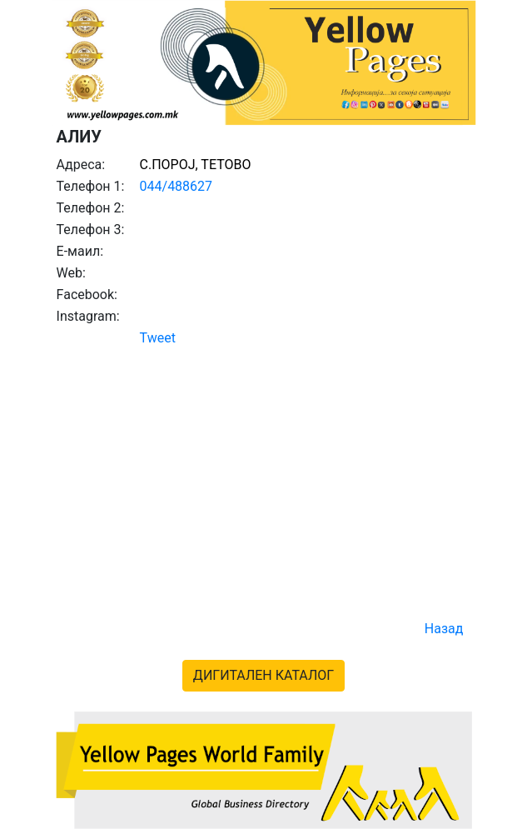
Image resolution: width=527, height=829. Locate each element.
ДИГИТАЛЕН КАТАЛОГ (263, 675)
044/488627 (176, 186)
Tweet (158, 338)
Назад (444, 629)
